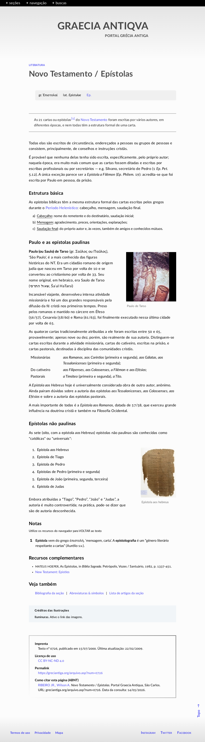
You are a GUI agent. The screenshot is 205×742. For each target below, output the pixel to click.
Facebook (184, 732)
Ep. (89, 95)
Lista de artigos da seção (126, 593)
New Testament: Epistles (52, 572)
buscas (61, 3)
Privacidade (43, 732)
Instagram (148, 732)
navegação (38, 3)
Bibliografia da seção (49, 593)
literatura (37, 65)
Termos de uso (20, 732)
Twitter (166, 732)
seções (14, 3)
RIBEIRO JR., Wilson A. (54, 685)
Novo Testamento (94, 120)
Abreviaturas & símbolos (86, 593)
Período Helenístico (61, 208)
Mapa (59, 732)
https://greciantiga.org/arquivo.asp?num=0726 (70, 673)
